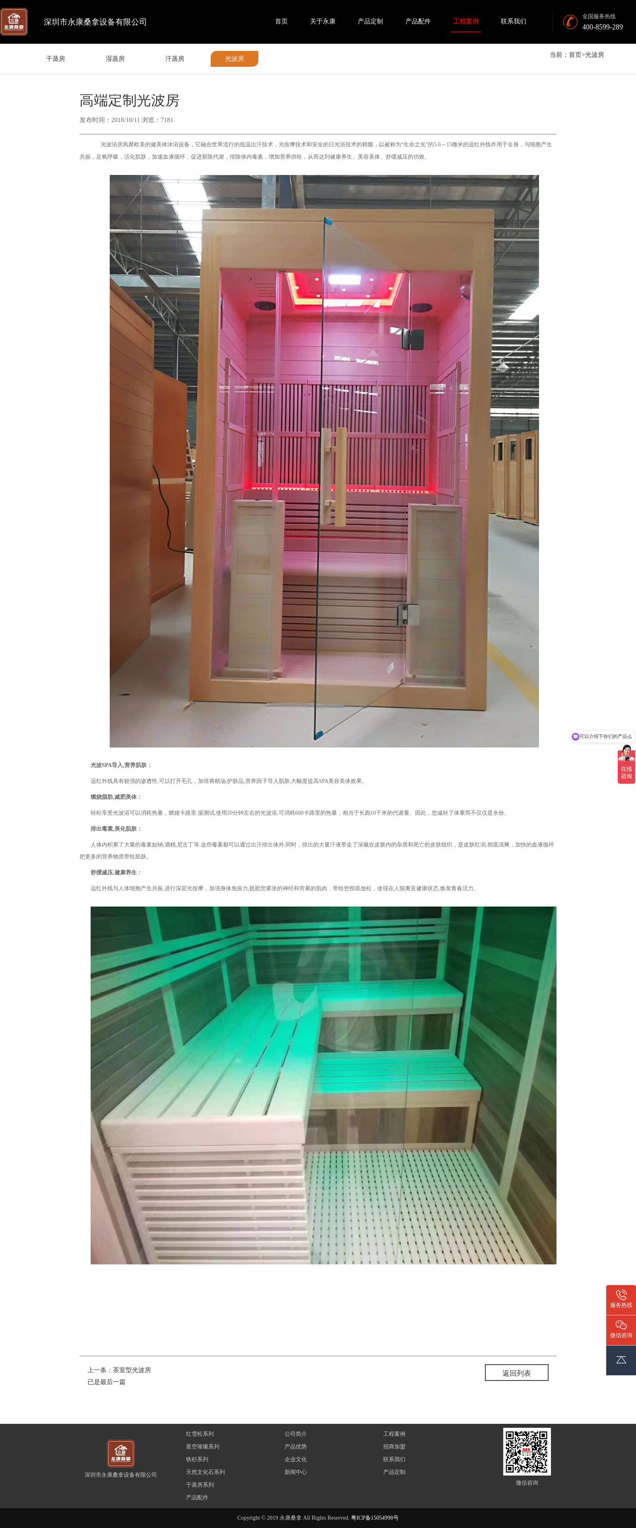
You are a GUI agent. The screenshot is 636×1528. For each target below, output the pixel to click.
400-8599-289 (602, 27)
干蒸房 (55, 58)
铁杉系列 (197, 1459)
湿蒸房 (115, 58)
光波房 (234, 58)
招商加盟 (394, 1447)
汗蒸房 (174, 58)
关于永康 (322, 21)
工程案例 (466, 21)
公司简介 (296, 1434)
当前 (556, 54)
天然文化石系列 (205, 1472)
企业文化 (296, 1459)
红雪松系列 (200, 1434)
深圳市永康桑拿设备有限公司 (95, 21)
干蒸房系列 (200, 1485)
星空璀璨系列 (202, 1447)
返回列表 (516, 1373)
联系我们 (513, 21)
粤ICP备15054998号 (375, 1518)
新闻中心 (296, 1472)
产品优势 (296, 1447)
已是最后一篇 (106, 1382)
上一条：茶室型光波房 (119, 1370)
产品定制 (370, 21)
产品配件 (418, 21)
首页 (281, 21)
